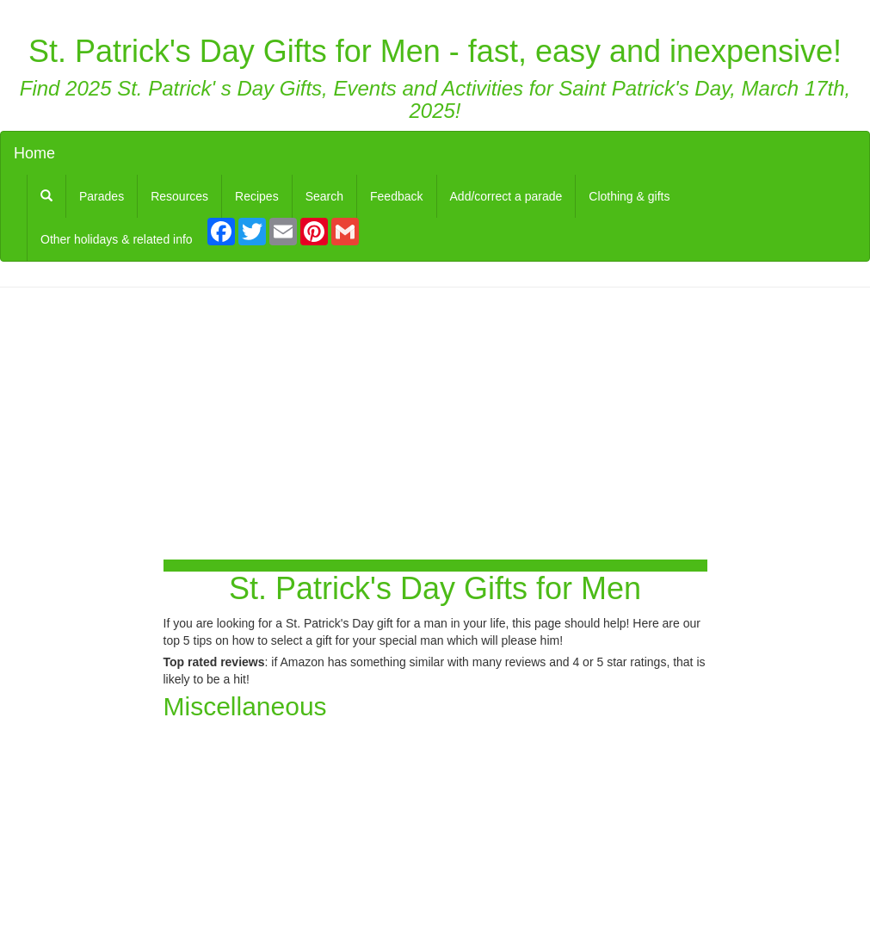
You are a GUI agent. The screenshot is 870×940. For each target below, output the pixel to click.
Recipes (257, 196)
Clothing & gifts (629, 196)
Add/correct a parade (506, 196)
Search (324, 196)
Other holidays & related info (116, 239)
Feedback (396, 196)
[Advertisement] (435, 425)
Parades (101, 196)
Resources (179, 196)
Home (34, 153)
